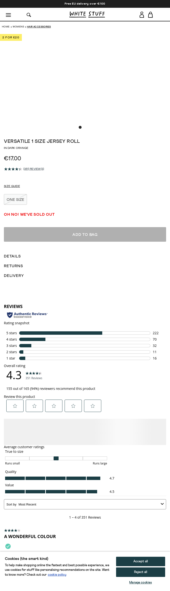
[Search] (28, 14)
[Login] (141, 13)
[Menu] (8, 14)
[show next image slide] (160, 80)
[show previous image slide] (9, 80)
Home (6, 27)
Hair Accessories (39, 27)
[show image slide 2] (85, 127)
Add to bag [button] (85, 583)
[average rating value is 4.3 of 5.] (13, 169)
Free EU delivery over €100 (85, 3)
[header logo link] (87, 14)
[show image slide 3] (89, 127)
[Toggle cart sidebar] (150, 14)
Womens (18, 27)
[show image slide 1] (80, 127)
